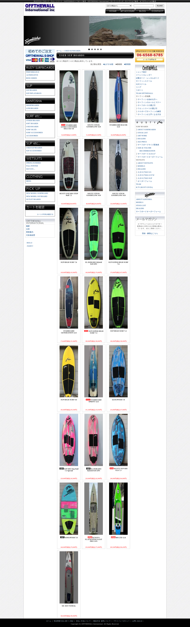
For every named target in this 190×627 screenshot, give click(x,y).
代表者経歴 (30, 235)
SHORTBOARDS (32, 105)
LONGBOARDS (32, 108)
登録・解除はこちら (150, 233)
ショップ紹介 (141, 72)
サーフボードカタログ (147, 154)
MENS (28, 181)
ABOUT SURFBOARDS (147, 130)
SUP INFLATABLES (33, 93)
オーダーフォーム (145, 181)
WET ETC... (30, 169)
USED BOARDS (32, 127)
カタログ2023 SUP (145, 178)
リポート (139, 90)
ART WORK (142, 136)
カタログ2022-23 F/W (146, 175)
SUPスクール (141, 84)
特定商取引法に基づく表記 (63, 621)
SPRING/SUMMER (33, 163)
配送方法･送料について (102, 621)
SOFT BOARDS (32, 123)
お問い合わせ (137, 621)
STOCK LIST (143, 133)
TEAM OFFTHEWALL (144, 93)
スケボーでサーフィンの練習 (149, 111)
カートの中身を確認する (45, 214)
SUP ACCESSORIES (34, 151)
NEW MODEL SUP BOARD (36, 196)
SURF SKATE (31, 130)
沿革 (28, 229)
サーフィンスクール (144, 81)
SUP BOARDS (31, 90)
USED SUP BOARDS (34, 148)
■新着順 (127, 64)
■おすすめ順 (108, 64)
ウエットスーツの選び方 (147, 108)
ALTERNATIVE (32, 75)
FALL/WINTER (32, 166)
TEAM (138, 184)
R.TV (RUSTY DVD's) (144, 187)
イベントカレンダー (144, 75)
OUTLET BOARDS (33, 199)
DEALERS (142, 139)
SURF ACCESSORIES (34, 132)
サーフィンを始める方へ (147, 99)
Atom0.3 (30, 246)
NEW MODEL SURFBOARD (37, 193)
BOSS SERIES (31, 78)
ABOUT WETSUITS (145, 163)
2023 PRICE (142, 142)
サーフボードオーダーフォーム (150, 157)
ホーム (59, 51)
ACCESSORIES (32, 136)
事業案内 (29, 232)
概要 (28, 226)
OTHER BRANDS (33, 120)
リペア (138, 87)
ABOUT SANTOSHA (144, 199)
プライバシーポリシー (121, 621)
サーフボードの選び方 (147, 105)
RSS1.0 (29, 243)
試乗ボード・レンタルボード (147, 78)
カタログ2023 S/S (144, 172)
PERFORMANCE (32, 72)
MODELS (141, 166)
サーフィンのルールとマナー (149, 102)
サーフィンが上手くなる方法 (149, 114)
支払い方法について (83, 621)
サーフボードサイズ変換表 (148, 145)
